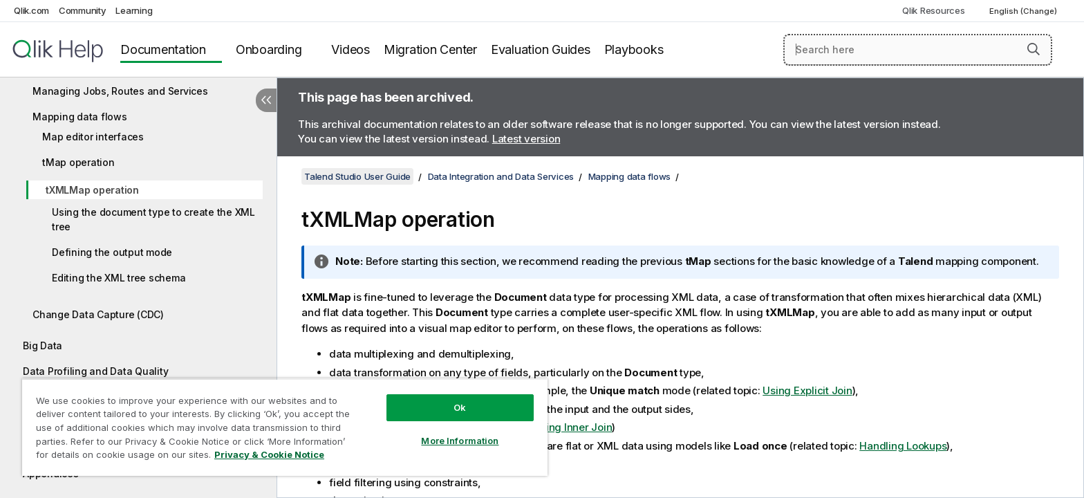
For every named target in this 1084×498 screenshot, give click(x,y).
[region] (285, 427)
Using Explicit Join (807, 390)
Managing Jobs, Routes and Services (120, 91)
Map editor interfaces (93, 136)
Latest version (526, 138)
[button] (1033, 49)
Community (82, 10)
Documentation (163, 49)
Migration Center (430, 49)
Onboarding (269, 49)
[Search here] (918, 49)
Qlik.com (31, 10)
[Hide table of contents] (266, 100)
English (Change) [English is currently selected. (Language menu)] (1024, 11)
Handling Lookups (902, 445)
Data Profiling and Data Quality (95, 371)
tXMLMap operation (92, 190)
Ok (460, 407)
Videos (350, 49)
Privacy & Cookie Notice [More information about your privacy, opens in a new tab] (269, 454)
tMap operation (78, 162)
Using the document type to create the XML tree (153, 219)
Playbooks (634, 49)
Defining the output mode (112, 252)
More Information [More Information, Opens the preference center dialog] (459, 440)
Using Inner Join (572, 427)
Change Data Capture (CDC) (98, 314)
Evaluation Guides (540, 49)
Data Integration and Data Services (501, 176)
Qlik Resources (933, 10)
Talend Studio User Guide (357, 176)
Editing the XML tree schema (118, 278)
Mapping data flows (79, 116)
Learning (133, 10)
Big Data (42, 345)
